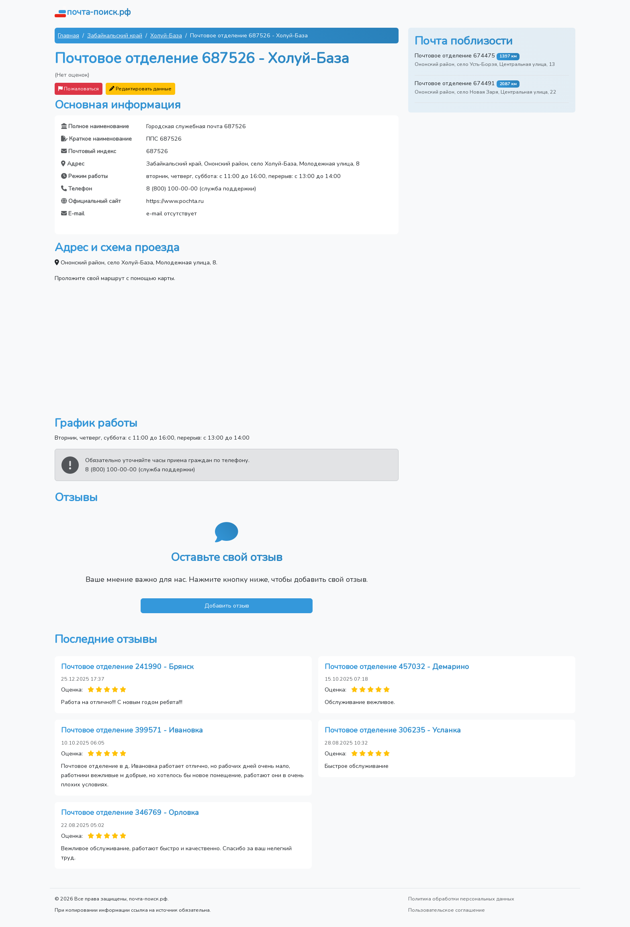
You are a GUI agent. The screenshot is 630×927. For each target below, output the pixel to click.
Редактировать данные (140, 88)
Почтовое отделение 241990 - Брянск (127, 666)
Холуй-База (166, 35)
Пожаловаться (78, 88)
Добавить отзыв (227, 606)
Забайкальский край (114, 35)
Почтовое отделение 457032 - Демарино (397, 666)
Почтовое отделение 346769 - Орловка (130, 812)
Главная (68, 35)
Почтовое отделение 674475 (455, 55)
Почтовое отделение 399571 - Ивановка (132, 730)
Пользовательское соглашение (446, 910)
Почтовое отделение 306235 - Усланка (393, 730)
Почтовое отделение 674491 (455, 83)
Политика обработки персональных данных (461, 898)
